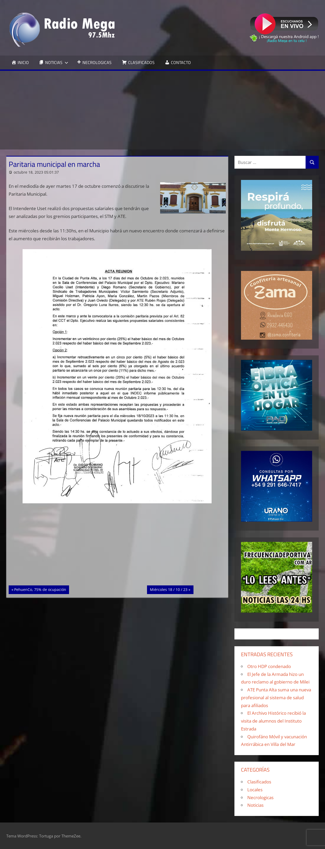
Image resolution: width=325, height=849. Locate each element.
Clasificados (259, 782)
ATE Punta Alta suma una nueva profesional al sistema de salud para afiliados (276, 697)
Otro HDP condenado (269, 666)
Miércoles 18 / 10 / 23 (168, 589)
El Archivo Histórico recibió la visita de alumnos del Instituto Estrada (273, 721)
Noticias (255, 805)
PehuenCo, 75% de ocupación (40, 589)
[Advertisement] (162, 110)
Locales (255, 790)
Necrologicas (260, 797)
